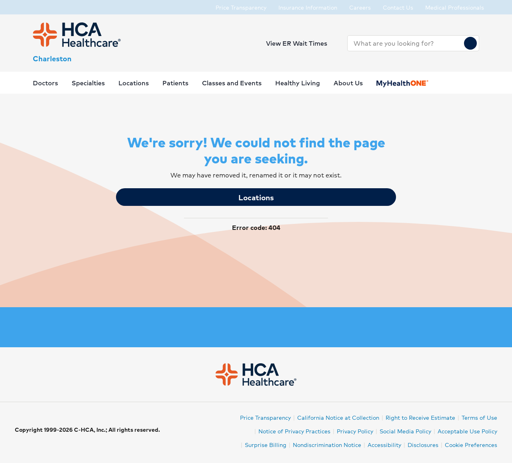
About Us (348, 83)
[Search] (470, 43)
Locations (256, 197)
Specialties (88, 83)
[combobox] (406, 43)
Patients (175, 83)
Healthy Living (297, 83)
